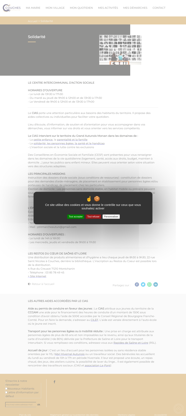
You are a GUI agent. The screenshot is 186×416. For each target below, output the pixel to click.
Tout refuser (93, 216)
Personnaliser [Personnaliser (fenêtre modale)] (111, 216)
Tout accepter (76, 216)
